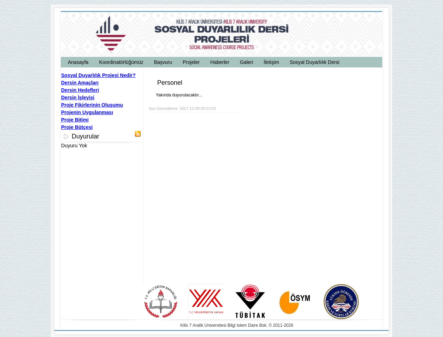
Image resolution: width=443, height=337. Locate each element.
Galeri (246, 62)
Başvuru (163, 62)
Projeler (191, 62)
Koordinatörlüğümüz (121, 62)
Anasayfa (78, 62)
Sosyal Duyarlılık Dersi (314, 62)
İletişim (271, 62)
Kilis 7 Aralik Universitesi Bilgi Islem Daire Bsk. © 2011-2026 (237, 325)
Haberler (219, 62)
